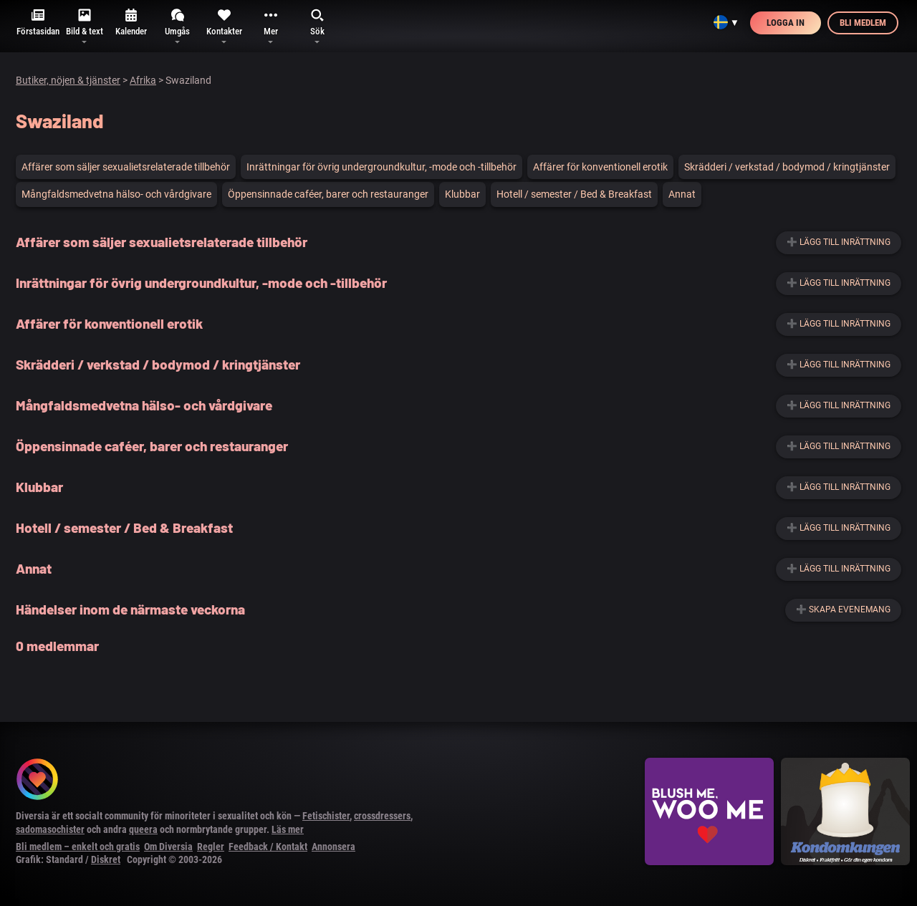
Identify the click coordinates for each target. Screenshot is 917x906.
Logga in (786, 22)
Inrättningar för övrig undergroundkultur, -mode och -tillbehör (381, 167)
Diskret (105, 859)
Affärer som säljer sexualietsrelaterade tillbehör (125, 167)
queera (143, 829)
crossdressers (382, 815)
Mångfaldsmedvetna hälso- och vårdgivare (116, 194)
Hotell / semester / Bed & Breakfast (574, 194)
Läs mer (288, 829)
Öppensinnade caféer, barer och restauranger (328, 194)
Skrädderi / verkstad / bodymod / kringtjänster (787, 167)
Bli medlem (863, 22)
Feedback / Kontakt (268, 846)
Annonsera (333, 846)
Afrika (143, 80)
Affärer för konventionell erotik (600, 167)
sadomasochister (50, 829)
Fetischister (326, 815)
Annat (682, 194)
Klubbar (462, 194)
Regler (210, 846)
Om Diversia (168, 846)
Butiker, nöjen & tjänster (68, 80)
